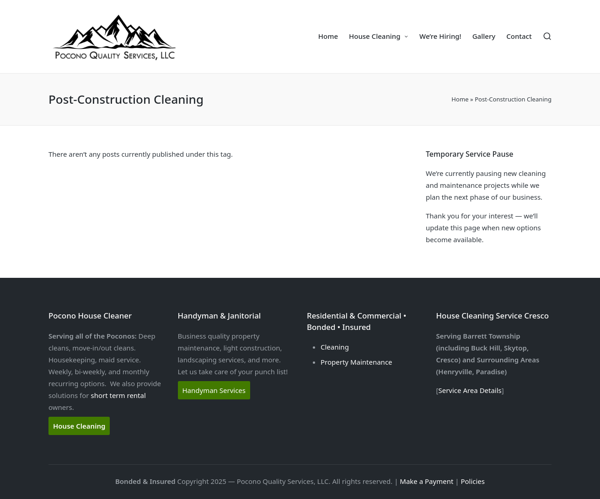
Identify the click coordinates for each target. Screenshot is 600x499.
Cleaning (335, 346)
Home (459, 99)
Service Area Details (469, 390)
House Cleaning (79, 425)
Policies (473, 481)
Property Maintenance (356, 361)
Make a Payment (426, 481)
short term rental (118, 395)
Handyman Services (214, 390)
